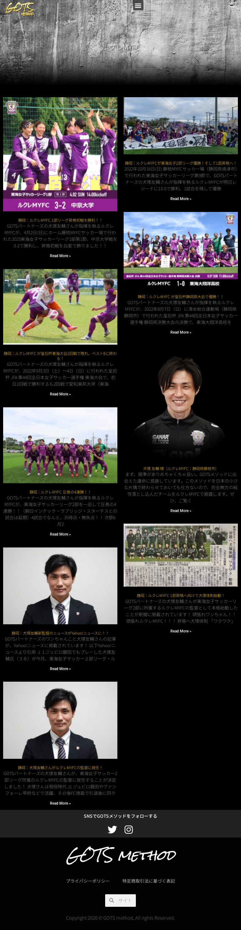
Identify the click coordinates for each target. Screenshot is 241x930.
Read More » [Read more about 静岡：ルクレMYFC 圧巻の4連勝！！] (60, 534)
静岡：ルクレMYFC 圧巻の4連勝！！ (60, 492)
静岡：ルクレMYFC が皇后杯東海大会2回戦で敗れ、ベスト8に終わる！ (60, 356)
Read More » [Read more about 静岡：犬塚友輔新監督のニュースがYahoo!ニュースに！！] (60, 669)
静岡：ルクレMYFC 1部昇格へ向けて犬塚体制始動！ (181, 595)
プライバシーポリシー (88, 881)
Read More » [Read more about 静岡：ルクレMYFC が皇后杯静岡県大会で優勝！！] (180, 332)
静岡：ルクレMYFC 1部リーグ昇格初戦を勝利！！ (60, 220)
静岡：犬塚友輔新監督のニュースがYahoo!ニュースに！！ (60, 633)
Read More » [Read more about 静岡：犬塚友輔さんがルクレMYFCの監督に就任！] (60, 803)
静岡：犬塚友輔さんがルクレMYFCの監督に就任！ (60, 767)
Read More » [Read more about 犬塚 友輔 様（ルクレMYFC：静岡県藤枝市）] (180, 511)
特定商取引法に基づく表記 (148, 881)
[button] (138, 5)
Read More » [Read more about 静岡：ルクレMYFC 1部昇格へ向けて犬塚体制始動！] (180, 631)
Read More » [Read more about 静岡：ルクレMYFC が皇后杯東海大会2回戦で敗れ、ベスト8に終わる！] (60, 394)
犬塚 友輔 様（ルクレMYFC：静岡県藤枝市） (181, 468)
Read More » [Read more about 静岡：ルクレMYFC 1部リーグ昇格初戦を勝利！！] (60, 256)
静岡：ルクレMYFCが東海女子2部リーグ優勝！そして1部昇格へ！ (181, 163)
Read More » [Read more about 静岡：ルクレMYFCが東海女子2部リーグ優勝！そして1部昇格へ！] (180, 199)
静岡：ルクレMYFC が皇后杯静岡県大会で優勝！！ (181, 296)
